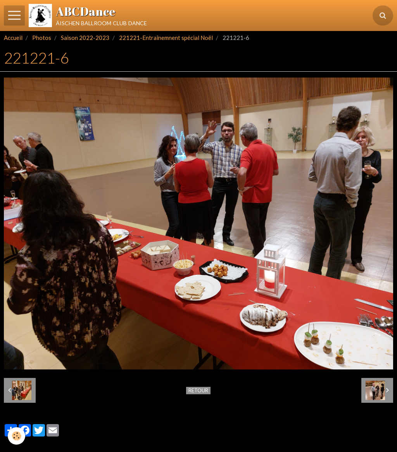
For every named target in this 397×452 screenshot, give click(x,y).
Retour (198, 390)
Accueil (13, 37)
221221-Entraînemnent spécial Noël (166, 37)
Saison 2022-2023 (85, 37)
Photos (41, 37)
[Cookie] (16, 436)
